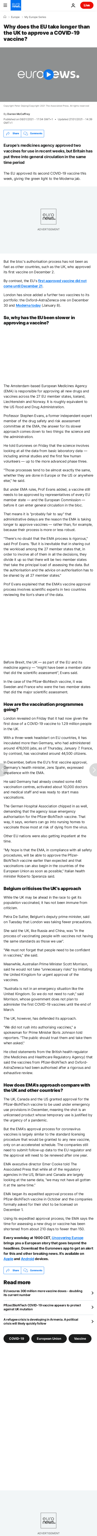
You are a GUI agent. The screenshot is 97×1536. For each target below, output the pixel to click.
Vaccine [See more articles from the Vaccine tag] (80, 1338)
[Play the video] (48, 74)
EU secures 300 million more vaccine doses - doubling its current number (43, 1293)
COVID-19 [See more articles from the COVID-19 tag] (16, 1338)
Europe (15, 17)
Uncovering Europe (67, 1238)
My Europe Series (35, 17)
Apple (8, 1259)
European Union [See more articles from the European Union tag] (49, 1338)
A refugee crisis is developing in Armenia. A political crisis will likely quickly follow (41, 1321)
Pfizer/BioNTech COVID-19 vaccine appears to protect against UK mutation (42, 1307)
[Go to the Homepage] (16, 5)
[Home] (5, 16)
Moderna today (28, 305)
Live (87, 5)
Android (27, 1259)
